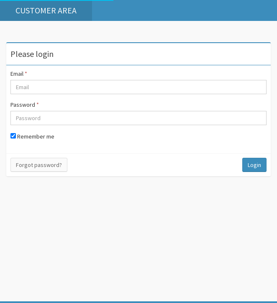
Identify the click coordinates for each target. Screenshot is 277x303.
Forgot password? (39, 165)
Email (18, 73)
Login (254, 165)
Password (24, 104)
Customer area (46, 10)
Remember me (32, 136)
